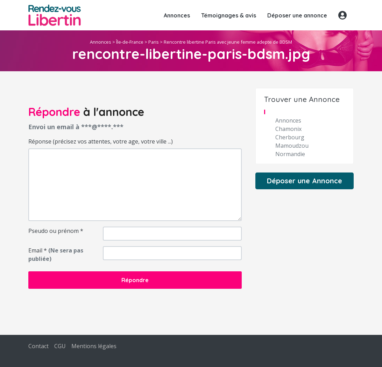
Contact (38, 346)
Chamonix (288, 129)
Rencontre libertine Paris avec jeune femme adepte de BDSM (228, 42)
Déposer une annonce (297, 15)
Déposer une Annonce (304, 180)
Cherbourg (289, 137)
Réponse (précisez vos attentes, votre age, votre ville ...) (100, 141)
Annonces (177, 15)
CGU (60, 346)
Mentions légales (93, 346)
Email (55, 255)
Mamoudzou (292, 145)
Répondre (135, 280)
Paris (153, 42)
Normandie (290, 154)
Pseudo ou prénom (55, 231)
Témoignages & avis (228, 15)
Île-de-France (129, 42)
